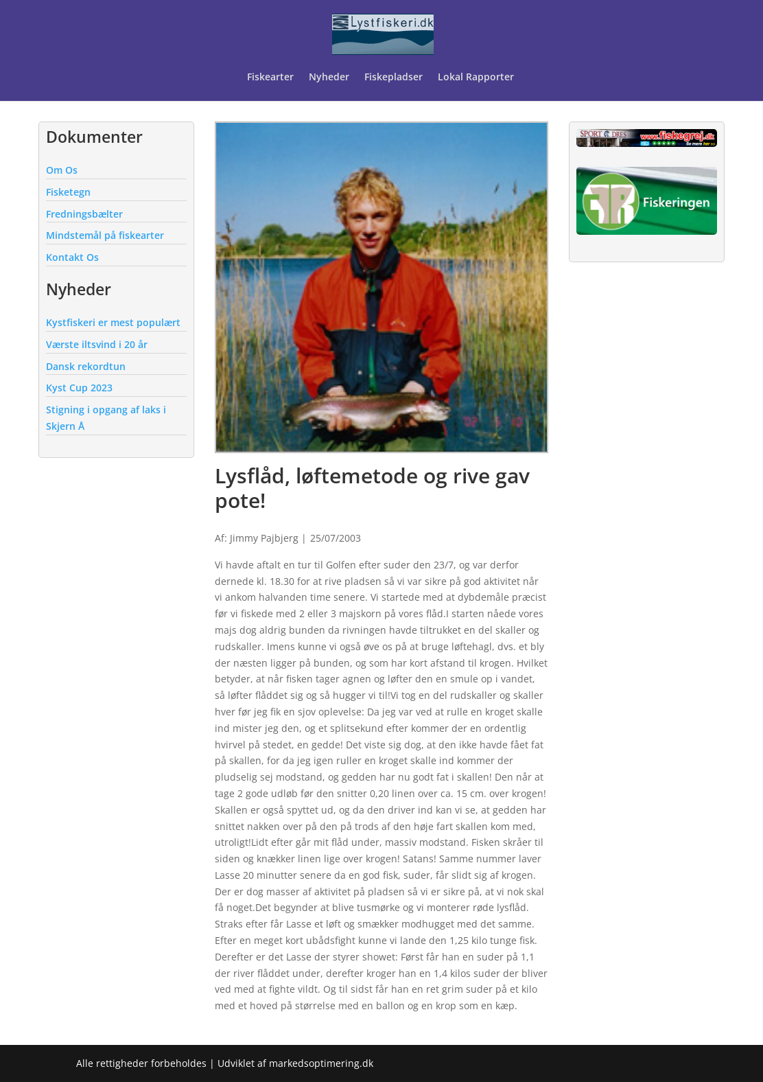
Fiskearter (270, 77)
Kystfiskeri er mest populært (113, 322)
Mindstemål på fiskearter (105, 235)
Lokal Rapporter (477, 77)
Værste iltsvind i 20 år (97, 344)
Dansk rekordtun (86, 366)
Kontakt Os (72, 257)
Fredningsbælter (84, 213)
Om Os (62, 169)
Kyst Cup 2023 (79, 387)
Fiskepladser (393, 77)
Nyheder (329, 77)
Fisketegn (68, 191)
